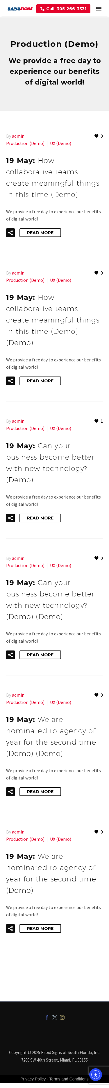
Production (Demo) (25, 143)
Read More (40, 232)
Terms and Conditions (68, 1079)
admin (18, 136)
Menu (98, 8)
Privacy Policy (33, 1079)
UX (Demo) (60, 143)
